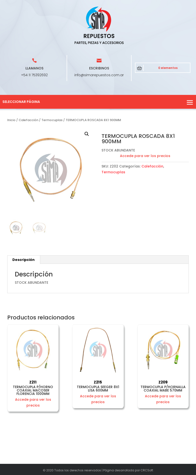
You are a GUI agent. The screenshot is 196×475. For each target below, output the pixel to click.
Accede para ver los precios (145, 155)
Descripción (23, 259)
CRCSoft (147, 470)
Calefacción (28, 120)
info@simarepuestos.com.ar (99, 75)
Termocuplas (52, 120)
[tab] (23, 260)
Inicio (11, 120)
